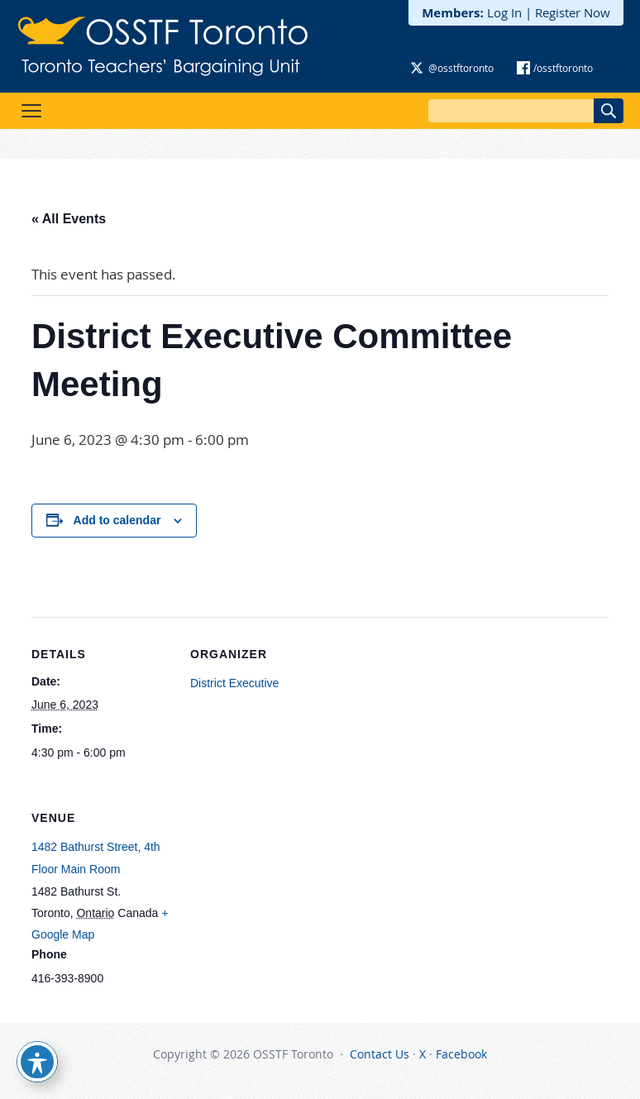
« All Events (68, 219)
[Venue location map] (277, 894)
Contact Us (379, 1054)
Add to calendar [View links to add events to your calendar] (117, 520)
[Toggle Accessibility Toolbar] (37, 1062)
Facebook (461, 1054)
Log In (504, 12)
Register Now (572, 12)
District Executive (234, 683)
